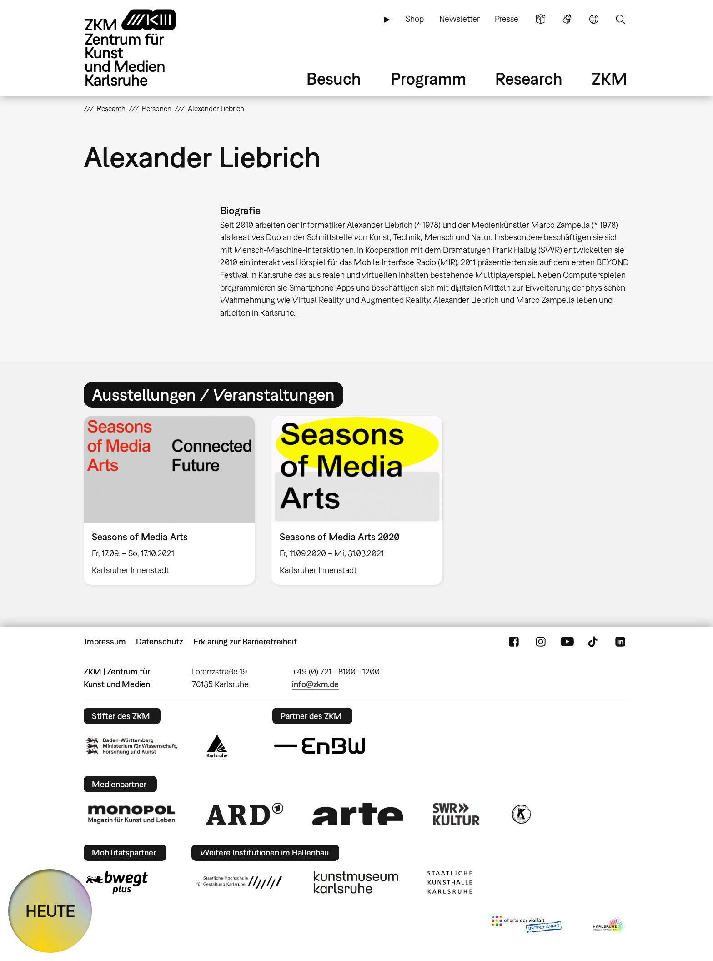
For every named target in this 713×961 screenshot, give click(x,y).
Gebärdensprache (567, 19)
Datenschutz (159, 641)
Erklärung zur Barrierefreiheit (245, 641)
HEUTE (50, 911)
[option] (169, 500)
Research (528, 78)
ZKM (609, 78)
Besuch (333, 78)
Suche (620, 19)
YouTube (567, 642)
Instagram (541, 642)
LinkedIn (620, 642)
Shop (415, 19)
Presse (506, 19)
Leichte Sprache (541, 19)
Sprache (594, 19)
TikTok (594, 642)
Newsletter (459, 19)
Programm (428, 78)
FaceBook (514, 642)
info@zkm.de (315, 684)
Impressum (105, 641)
